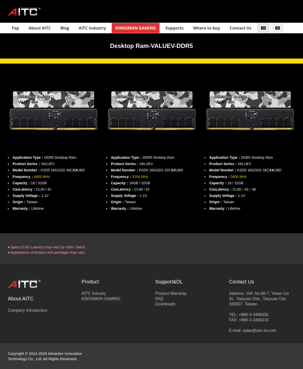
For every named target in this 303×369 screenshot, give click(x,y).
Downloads (165, 304)
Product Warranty (171, 293)
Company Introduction (27, 310)
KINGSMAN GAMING (101, 299)
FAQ (159, 299)
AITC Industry (94, 293)
